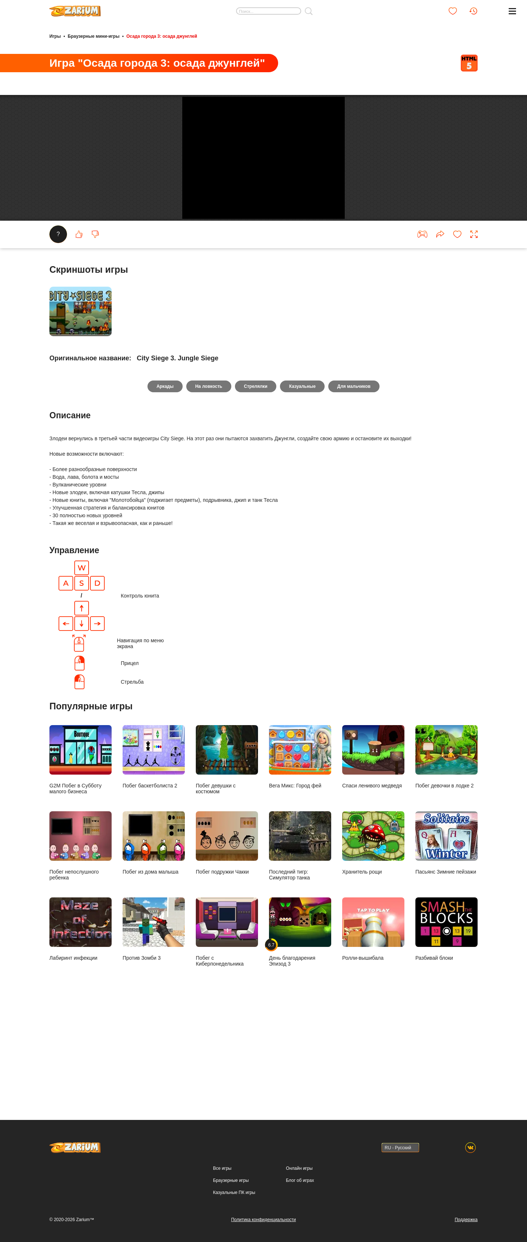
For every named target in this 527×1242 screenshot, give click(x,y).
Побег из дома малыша (154, 943)
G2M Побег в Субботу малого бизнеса (80, 859)
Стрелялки (256, 486)
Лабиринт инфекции (80, 1029)
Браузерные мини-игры (93, 35)
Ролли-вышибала (373, 1029)
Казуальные (303, 486)
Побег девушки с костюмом (227, 859)
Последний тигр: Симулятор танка (300, 946)
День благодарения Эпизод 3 (300, 1032)
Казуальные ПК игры (234, 1192)
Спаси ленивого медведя (373, 857)
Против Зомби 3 (154, 1029)
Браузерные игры (230, 1180)
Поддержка (466, 1219)
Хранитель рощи (373, 943)
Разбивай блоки (446, 1029)
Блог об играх (300, 1180)
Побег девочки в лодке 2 (446, 857)
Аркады (163, 486)
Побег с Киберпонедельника (227, 1032)
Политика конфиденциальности (263, 1219)
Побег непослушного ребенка (80, 946)
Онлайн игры (299, 1168)
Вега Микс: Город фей (300, 857)
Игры (55, 35)
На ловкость (207, 486)
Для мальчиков (356, 486)
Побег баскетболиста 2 (154, 857)
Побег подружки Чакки (227, 943)
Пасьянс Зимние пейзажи (446, 943)
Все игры (222, 1168)
